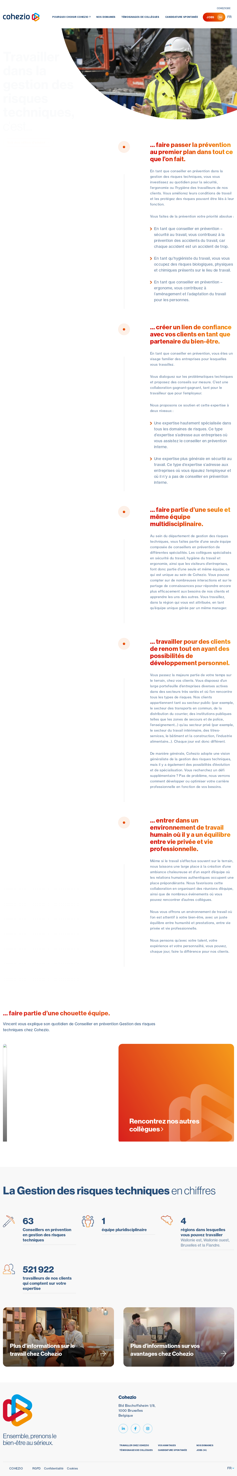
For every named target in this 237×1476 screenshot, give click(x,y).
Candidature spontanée (181, 17)
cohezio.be (223, 8)
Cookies (72, 1468)
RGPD (36, 1468)
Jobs (215, 17)
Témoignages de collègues (140, 17)
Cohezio (16, 1468)
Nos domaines (106, 17)
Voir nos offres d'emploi (28, 142)
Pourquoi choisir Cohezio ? (71, 17)
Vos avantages (167, 1445)
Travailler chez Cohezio (134, 1445)
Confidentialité (53, 1468)
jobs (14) (202, 1450)
